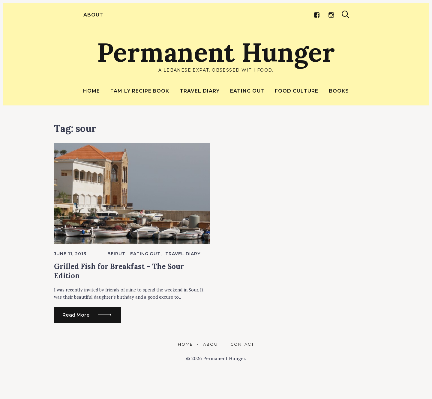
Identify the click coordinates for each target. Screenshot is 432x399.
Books (339, 91)
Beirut (116, 253)
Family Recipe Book (139, 91)
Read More (76, 315)
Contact (242, 344)
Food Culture (296, 91)
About (92, 15)
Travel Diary (200, 91)
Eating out (247, 91)
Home (91, 91)
